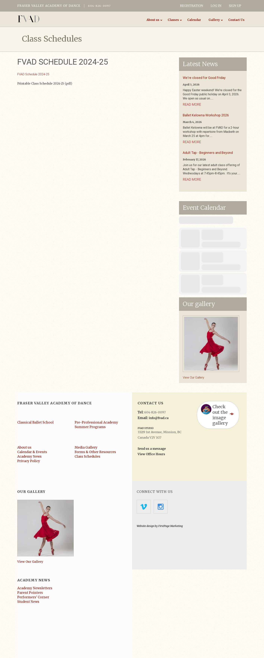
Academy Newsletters (34, 588)
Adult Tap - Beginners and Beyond (208, 153)
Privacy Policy (28, 461)
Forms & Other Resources (95, 452)
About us (24, 447)
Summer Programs (90, 427)
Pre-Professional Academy (96, 422)
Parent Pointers (30, 593)
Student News (28, 602)
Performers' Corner (33, 597)
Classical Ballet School (35, 422)
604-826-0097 (99, 6)
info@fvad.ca (158, 418)
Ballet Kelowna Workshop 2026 (206, 115)
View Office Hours (151, 454)
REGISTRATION (191, 6)
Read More (192, 104)
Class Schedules (87, 456)
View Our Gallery (193, 377)
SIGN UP (235, 6)
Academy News (29, 456)
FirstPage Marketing (170, 526)
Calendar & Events (32, 452)
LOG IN (216, 6)
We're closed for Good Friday (204, 78)
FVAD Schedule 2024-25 (33, 74)
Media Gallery (86, 447)
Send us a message (152, 448)
